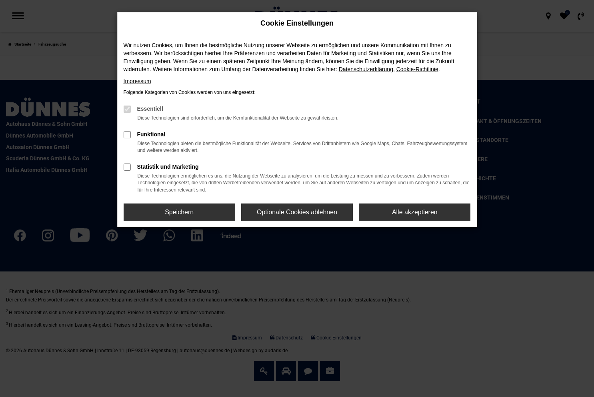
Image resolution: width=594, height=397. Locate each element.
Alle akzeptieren (415, 212)
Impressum (137, 81)
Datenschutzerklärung (366, 69)
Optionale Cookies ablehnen (297, 212)
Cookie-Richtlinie (417, 69)
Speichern (179, 212)
